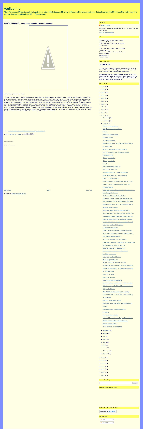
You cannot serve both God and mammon (115, 239)
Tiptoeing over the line (109, 158)
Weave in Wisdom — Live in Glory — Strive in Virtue (118, 143)
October (105, 123)
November (106, 121)
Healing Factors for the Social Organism (114, 309)
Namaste (105, 306)
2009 (103, 375)
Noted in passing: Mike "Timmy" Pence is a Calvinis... (118, 286)
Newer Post (7, 190)
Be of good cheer (108, 146)
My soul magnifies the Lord (110, 259)
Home (48, 190)
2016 (103, 115)
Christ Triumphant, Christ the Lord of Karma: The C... (118, 181)
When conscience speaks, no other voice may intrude (118, 268)
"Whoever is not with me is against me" (114, 248)
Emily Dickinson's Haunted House (112, 129)
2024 (103, 92)
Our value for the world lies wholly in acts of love (116, 184)
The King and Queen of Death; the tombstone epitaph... (118, 265)
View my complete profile (106, 32)
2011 (103, 369)
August (105, 333)
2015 (103, 357)
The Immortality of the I (109, 140)
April (104, 345)
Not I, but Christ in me (109, 277)
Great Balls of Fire (108, 155)
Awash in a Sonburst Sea (110, 169)
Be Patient (106, 312)
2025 (103, 89)
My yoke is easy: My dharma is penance (114, 262)
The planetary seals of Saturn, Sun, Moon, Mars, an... (118, 216)
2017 (103, 112)
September (106, 330)
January (105, 354)
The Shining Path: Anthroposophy (112, 280)
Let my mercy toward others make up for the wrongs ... (118, 233)
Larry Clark (105, 25)
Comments (104, 422)
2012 (103, 366)
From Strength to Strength (110, 193)
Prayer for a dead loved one (111, 178)
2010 (103, 372)
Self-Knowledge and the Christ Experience (115, 175)
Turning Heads (107, 297)
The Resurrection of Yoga (110, 324)
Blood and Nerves (108, 137)
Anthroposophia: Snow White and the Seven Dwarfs (117, 219)
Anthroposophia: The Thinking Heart (113, 225)
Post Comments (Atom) (19, 193)
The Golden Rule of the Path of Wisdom (114, 196)
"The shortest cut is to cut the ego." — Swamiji (116, 291)
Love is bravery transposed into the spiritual (115, 251)
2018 (103, 110)
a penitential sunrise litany (110, 227)
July (104, 336)
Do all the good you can (109, 254)
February (106, 351)
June (104, 339)
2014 (103, 360)
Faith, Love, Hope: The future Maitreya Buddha (116, 210)
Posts (103, 419)
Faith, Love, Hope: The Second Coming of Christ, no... (118, 213)
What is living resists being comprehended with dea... (118, 198)
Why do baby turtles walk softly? (112, 236)
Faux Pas (105, 164)
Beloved (105, 132)
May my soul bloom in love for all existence (115, 149)
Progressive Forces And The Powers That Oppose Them (119, 242)
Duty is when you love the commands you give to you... (118, 201)
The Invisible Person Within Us (111, 166)
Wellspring (12, 8)
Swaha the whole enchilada (110, 315)
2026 (103, 86)
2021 (103, 101)
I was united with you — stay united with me (115, 172)
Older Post (89, 190)
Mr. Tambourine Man (108, 271)
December (106, 118)
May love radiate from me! (110, 207)
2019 (103, 107)
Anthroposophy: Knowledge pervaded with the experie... (119, 190)
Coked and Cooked (108, 274)
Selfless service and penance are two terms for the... (118, 230)
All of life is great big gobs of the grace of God (116, 152)
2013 (103, 363)
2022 (103, 98)
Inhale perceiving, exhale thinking (112, 326)
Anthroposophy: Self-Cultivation (112, 257)
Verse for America (108, 187)
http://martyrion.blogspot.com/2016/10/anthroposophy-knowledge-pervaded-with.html (26, 131)
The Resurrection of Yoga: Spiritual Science (115, 321)
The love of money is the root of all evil (114, 245)
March (105, 348)
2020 (103, 104)
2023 (103, 95)
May (104, 342)
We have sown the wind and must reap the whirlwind (118, 222)
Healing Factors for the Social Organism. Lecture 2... (118, 303)
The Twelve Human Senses (110, 126)
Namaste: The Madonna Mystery (112, 300)
